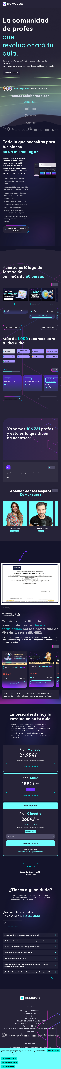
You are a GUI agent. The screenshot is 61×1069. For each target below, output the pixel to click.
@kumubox (35, 1016)
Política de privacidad (9, 1058)
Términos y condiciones (9, 1062)
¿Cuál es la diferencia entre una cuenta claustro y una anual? (30, 941)
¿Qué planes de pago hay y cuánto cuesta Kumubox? (30, 935)
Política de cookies (8, 1066)
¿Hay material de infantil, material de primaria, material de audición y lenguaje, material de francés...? (30, 965)
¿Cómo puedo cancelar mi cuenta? (30, 958)
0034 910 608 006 (34, 1011)
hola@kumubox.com (32, 1013)
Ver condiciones (30, 875)
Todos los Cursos (49, 327)
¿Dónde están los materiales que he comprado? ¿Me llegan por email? (30, 972)
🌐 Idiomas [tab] (7, 370)
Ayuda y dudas (30, 1018)
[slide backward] (53, 284)
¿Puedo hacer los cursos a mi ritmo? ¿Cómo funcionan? (30, 947)
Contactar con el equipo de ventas (30, 852)
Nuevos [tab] (16, 370)
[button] (2, 534)
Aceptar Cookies (53, 1050)
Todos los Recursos (48, 399)
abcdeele (41, 531)
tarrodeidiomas (15, 531)
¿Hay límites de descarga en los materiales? (30, 952)
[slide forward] (56, 284)
